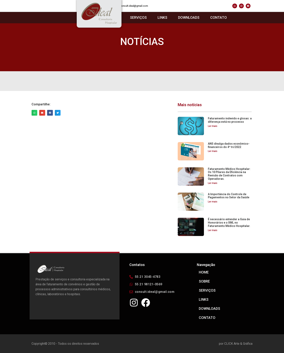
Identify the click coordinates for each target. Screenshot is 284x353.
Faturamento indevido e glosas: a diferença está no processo (230, 120)
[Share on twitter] (58, 113)
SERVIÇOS (138, 17)
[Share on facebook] (50, 113)
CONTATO (218, 17)
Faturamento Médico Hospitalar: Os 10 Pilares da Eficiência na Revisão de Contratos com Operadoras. (229, 173)
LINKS (162, 17)
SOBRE (204, 281)
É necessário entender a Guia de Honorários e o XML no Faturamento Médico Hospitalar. (229, 223)
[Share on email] (42, 113)
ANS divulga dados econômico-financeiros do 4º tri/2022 (228, 145)
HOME (204, 272)
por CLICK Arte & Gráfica (235, 344)
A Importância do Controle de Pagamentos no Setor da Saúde (228, 196)
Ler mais (212, 126)
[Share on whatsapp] (34, 113)
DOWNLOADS (188, 17)
